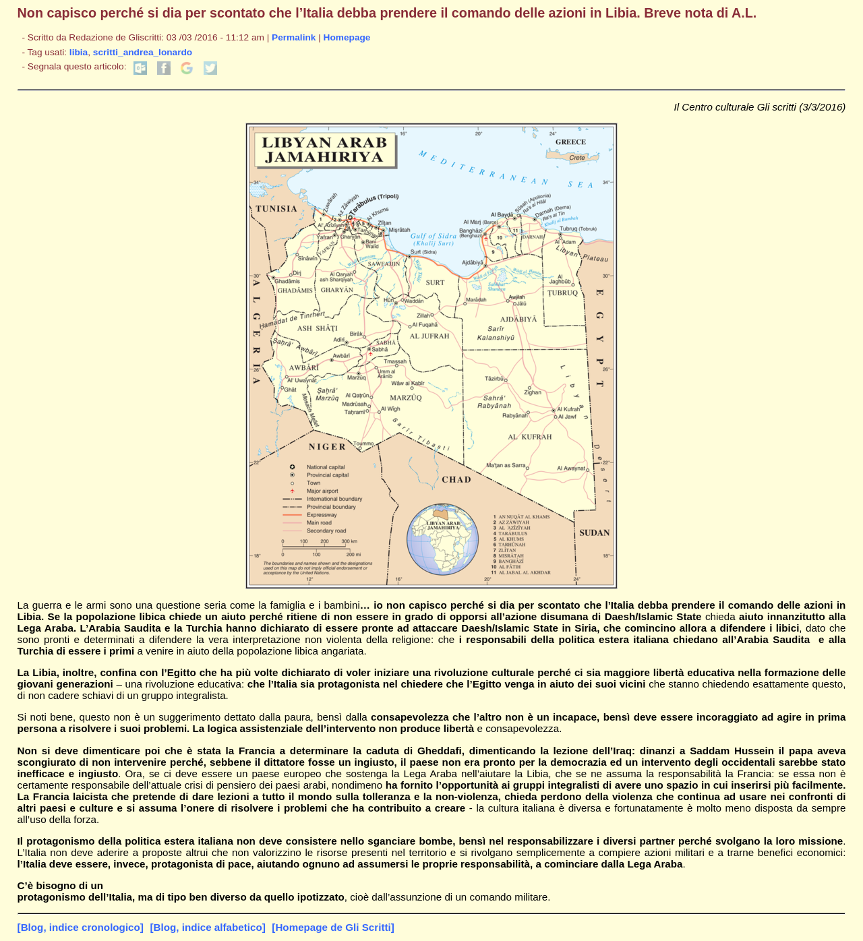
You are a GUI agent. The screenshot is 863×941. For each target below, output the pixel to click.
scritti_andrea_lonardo (142, 52)
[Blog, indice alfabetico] (207, 927)
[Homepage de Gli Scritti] (333, 927)
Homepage (347, 37)
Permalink (294, 37)
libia (78, 52)
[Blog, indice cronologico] (81, 927)
